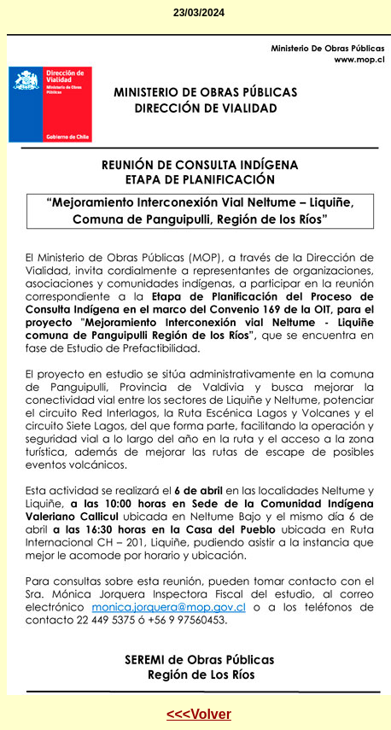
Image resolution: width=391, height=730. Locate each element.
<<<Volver (198, 714)
